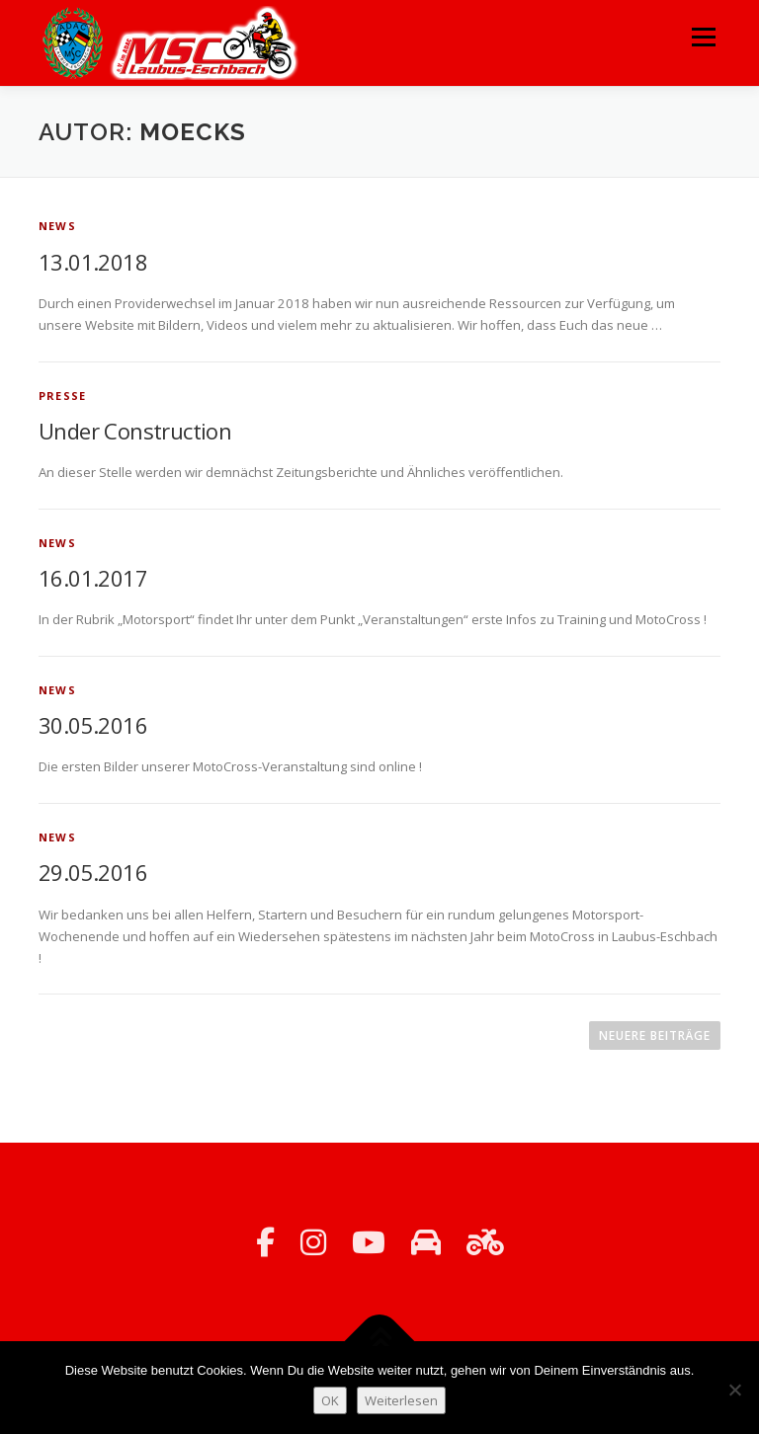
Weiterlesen (401, 1400)
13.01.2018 (93, 262)
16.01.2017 (93, 578)
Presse (62, 395)
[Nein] (734, 1389)
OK (330, 1400)
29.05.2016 (93, 872)
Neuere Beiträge (655, 1035)
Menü (703, 36)
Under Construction (135, 430)
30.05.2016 (93, 725)
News (57, 225)
